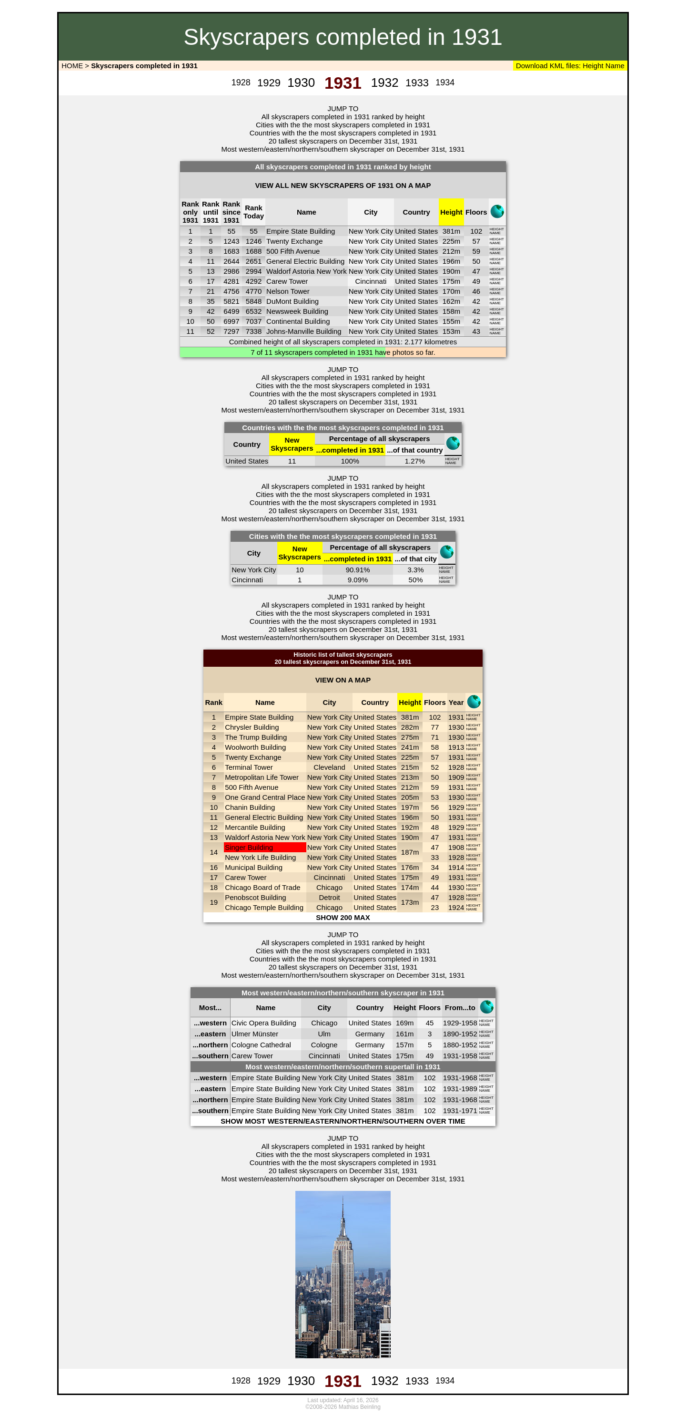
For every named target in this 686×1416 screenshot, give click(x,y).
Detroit (329, 897)
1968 (469, 1078)
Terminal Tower (249, 767)
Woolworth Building (255, 747)
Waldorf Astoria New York (306, 271)
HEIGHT (497, 229)
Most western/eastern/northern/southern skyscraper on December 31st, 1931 (342, 149)
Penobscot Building (255, 897)
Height (592, 66)
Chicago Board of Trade (262, 887)
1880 (451, 1045)
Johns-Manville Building (304, 331)
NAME (495, 233)
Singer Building (249, 847)
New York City (371, 231)
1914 (456, 867)
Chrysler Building (252, 727)
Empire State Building (300, 231)
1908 (456, 847)
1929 (456, 807)
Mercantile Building (255, 827)
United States (416, 231)
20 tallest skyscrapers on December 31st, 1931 (343, 141)
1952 (469, 1034)
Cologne (324, 1045)
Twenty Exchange (294, 241)
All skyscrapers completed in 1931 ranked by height (343, 117)
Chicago (329, 887)
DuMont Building (292, 301)
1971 (469, 1110)
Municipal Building (253, 867)
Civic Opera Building (264, 1023)
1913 (456, 747)
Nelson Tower (288, 291)
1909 (456, 777)
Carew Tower (287, 281)
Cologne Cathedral (261, 1045)
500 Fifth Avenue (293, 251)
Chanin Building (250, 807)
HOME (71, 66)
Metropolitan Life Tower (262, 777)
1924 (456, 907)
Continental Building (298, 321)
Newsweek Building (297, 311)
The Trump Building (256, 737)
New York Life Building (260, 857)
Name (615, 66)
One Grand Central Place (265, 797)
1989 (469, 1089)
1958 (469, 1023)
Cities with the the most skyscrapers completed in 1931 (343, 125)
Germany (370, 1034)
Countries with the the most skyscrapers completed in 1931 (343, 133)
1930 (456, 727)
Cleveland (329, 767)
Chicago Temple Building (264, 907)
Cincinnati (371, 281)
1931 (456, 717)
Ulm (324, 1034)
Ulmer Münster (255, 1034)
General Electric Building (305, 261)
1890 (451, 1034)
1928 (456, 767)
